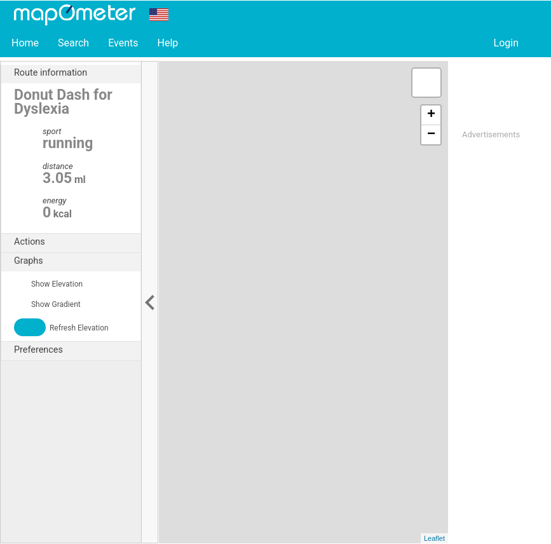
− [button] (431, 134)
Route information (77, 73)
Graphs (77, 261)
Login (506, 43)
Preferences (77, 350)
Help (167, 43)
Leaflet (434, 538)
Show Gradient (47, 304)
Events (123, 43)
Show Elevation (48, 284)
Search (73, 43)
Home (25, 43)
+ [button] (431, 115)
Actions (77, 242)
